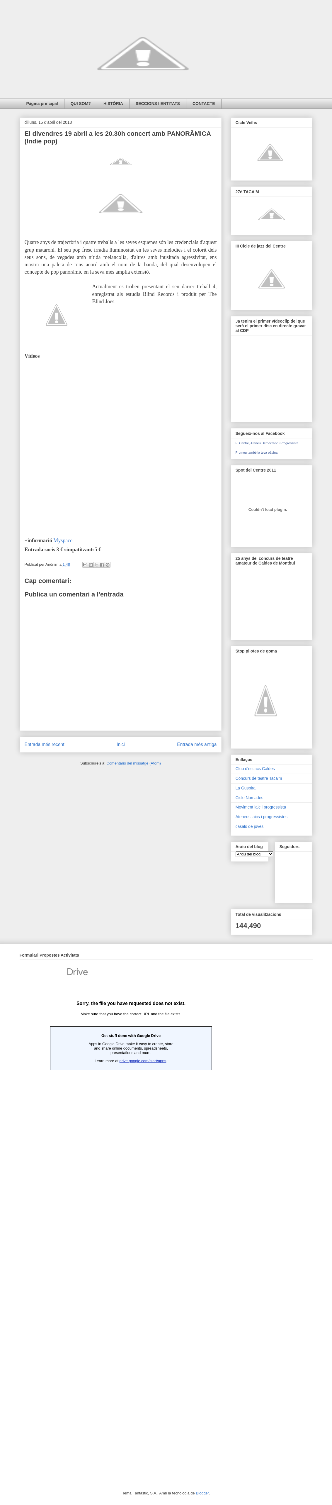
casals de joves (250, 826)
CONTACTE (204, 103)
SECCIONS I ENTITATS (158, 103)
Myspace (62, 540)
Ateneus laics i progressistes (261, 816)
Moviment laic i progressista (261, 807)
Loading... (131, 1217)
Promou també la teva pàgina (257, 452)
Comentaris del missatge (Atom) (133, 763)
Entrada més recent (44, 744)
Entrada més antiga (197, 744)
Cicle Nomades (249, 797)
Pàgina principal (42, 103)
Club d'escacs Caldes (255, 768)
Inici (121, 744)
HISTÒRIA (113, 103)
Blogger (202, 1493)
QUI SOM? (81, 103)
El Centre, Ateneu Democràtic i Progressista (267, 443)
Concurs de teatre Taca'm (259, 778)
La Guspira (246, 788)
